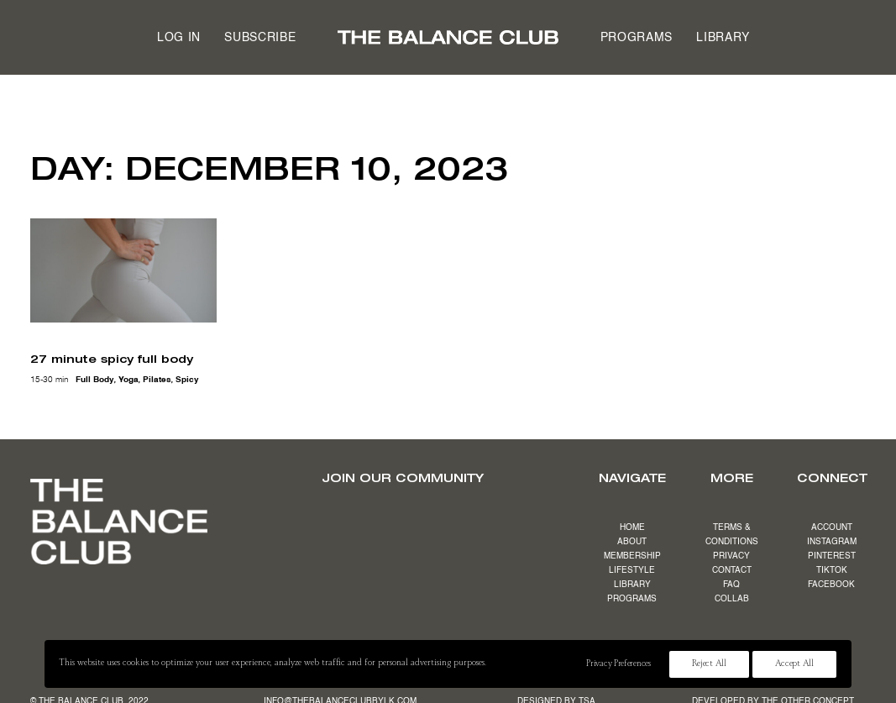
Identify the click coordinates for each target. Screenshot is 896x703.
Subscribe (260, 38)
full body (95, 379)
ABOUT (632, 542)
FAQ (731, 584)
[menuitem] (178, 37)
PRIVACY (731, 556)
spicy (187, 379)
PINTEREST (832, 556)
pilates (157, 379)
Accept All (794, 664)
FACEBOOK (831, 584)
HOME (632, 527)
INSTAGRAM (832, 542)
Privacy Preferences (618, 664)
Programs (636, 38)
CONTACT (732, 570)
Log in (179, 38)
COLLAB (732, 599)
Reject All (709, 664)
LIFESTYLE (632, 570)
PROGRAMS (632, 599)
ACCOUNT (831, 527)
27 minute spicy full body (111, 358)
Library (723, 38)
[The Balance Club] (448, 37)
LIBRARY (632, 584)
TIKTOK (831, 570)
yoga (128, 379)
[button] (123, 270)
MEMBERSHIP (632, 556)
